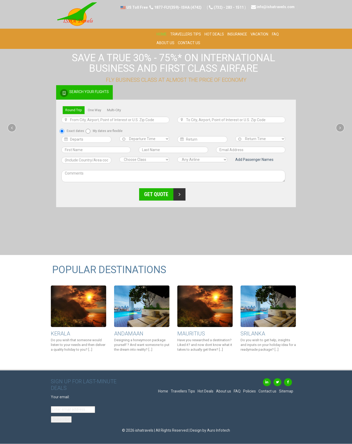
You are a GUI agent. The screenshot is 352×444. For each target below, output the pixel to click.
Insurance (237, 34)
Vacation (259, 34)
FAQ (275, 34)
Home (162, 34)
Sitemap (286, 391)
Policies (249, 391)
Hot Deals (214, 34)
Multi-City (114, 110)
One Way (94, 110)
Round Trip (73, 110)
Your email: (60, 397)
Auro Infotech (218, 430)
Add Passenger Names (254, 159)
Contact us (189, 43)
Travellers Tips (185, 34)
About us (165, 43)
